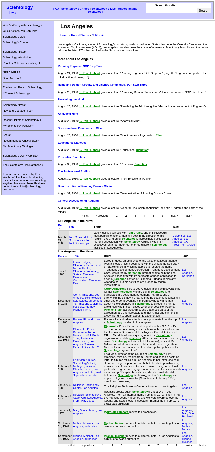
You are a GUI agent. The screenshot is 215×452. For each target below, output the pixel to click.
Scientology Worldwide (17, 57)
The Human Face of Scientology (22, 87)
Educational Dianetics (72, 142)
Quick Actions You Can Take (20, 30)
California (98, 35)
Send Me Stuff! (12, 78)
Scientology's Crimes (75, 8)
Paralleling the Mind (71, 99)
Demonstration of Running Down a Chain (85, 186)
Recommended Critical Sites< (21, 140)
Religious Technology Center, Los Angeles (86, 386)
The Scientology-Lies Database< (23, 164)
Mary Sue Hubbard (188, 415)
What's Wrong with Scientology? (22, 25)
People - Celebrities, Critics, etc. (22, 63)
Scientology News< (14, 104)
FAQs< (7, 134)
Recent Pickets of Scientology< (22, 119)
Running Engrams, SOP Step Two (80, 66)
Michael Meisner (187, 428)
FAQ (56, 8)
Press (175, 244)
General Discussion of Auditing (78, 200)
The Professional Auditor (74, 171)
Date (62, 256)
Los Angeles (181, 237)
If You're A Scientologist (17, 93)
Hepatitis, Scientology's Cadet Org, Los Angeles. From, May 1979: (88, 397)
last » (189, 215)
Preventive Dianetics (71, 157)
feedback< (35, 177)
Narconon (188, 275)
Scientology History (14, 51)
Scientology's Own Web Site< (21, 155)
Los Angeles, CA (180, 240)
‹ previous (102, 215)
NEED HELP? (11, 72)
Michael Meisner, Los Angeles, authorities (86, 425)
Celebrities (178, 235)
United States (80, 35)
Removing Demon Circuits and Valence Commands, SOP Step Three (102, 84)
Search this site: (166, 5)
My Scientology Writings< (18, 146)
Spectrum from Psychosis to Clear (80, 128)
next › (174, 215)
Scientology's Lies (103, 8)
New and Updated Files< (18, 110)
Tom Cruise (188, 244)
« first (85, 215)
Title (71, 226)
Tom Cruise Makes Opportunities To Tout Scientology (80, 240)
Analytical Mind (68, 113)
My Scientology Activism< (18, 125)
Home (64, 35)
